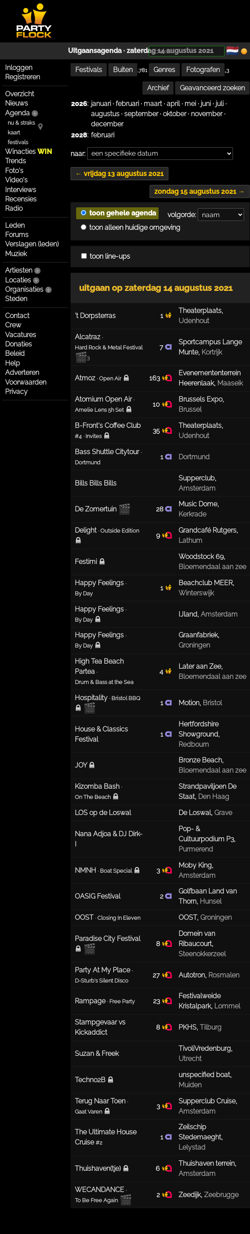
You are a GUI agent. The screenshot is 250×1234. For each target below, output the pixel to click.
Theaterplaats (200, 311)
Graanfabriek (198, 635)
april (173, 104)
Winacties (28, 152)
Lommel (227, 1006)
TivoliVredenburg (205, 1048)
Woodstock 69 (201, 557)
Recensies (21, 199)
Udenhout (194, 321)
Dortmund (194, 457)
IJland (188, 614)
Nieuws (16, 103)
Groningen (194, 645)
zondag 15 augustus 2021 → (199, 191)
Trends (15, 161)
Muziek (16, 254)
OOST (188, 917)
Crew (13, 325)
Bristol (212, 703)
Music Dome (198, 504)
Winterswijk (196, 593)
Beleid (15, 353)
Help (12, 363)
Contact (17, 316)
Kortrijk (212, 352)
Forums (16, 235)
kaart (14, 132)
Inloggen (18, 68)
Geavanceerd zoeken (212, 88)
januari (101, 104)
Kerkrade (192, 514)
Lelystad (192, 1147)
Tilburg (211, 1027)
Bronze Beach (200, 760)
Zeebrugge (221, 1195)
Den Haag (213, 797)
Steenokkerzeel (202, 954)
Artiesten (18, 270)
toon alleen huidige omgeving (130, 227)
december (107, 124)
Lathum (190, 540)
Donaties (18, 344)
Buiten (123, 70)
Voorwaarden (25, 382)
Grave (223, 813)
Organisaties (24, 289)
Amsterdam (197, 488)
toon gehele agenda (118, 213)
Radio (14, 208)
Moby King (195, 865)
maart (153, 104)
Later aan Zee (200, 666)
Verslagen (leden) (32, 244)
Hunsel (211, 901)
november (206, 114)
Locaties (18, 280)
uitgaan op (156, 288)
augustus (105, 114)
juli (220, 104)
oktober (174, 114)
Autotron (192, 975)
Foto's (14, 171)
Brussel (190, 409)
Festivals (88, 70)
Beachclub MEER (206, 583)
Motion (189, 703)
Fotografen (203, 70)
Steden (16, 299)
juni (206, 104)
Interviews (20, 190)
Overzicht (19, 94)
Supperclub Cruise (207, 1101)
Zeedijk (190, 1195)
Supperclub (197, 478)
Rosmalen (223, 975)
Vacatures (20, 335)
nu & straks (21, 123)
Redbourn (194, 744)
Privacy (16, 392)
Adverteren (22, 373)
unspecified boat (204, 1075)
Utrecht (190, 1059)
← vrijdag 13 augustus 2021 (119, 174)
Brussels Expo (200, 399)
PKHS (187, 1027)
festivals (18, 142)
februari (127, 104)
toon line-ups (105, 256)
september (141, 114)
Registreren (22, 77)
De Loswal (195, 813)
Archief (158, 88)
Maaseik (230, 383)
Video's (16, 180)
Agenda (17, 113)
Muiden (190, 1085)
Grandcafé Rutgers (207, 530)
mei (190, 104)
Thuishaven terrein (207, 1163)
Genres (164, 70)
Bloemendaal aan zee (212, 567)
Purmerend (196, 849)
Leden (15, 225)
